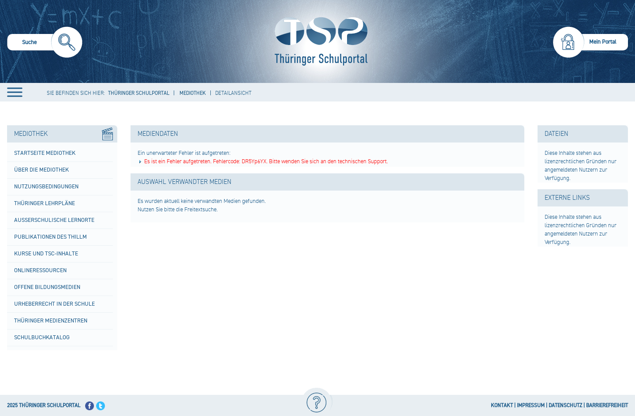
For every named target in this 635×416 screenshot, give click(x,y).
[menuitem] (44, 43)
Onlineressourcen (40, 270)
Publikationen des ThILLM (50, 236)
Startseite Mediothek (44, 153)
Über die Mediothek (41, 169)
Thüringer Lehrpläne (44, 203)
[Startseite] (319, 41)
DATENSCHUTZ (565, 405)
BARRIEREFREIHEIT (607, 405)
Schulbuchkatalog (42, 337)
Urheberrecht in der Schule (54, 303)
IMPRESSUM (531, 405)
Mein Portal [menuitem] (602, 41)
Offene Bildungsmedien (47, 287)
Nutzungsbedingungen (46, 186)
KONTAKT (502, 405)
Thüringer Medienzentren (50, 320)
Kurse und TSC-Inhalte (46, 253)
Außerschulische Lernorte (54, 220)
